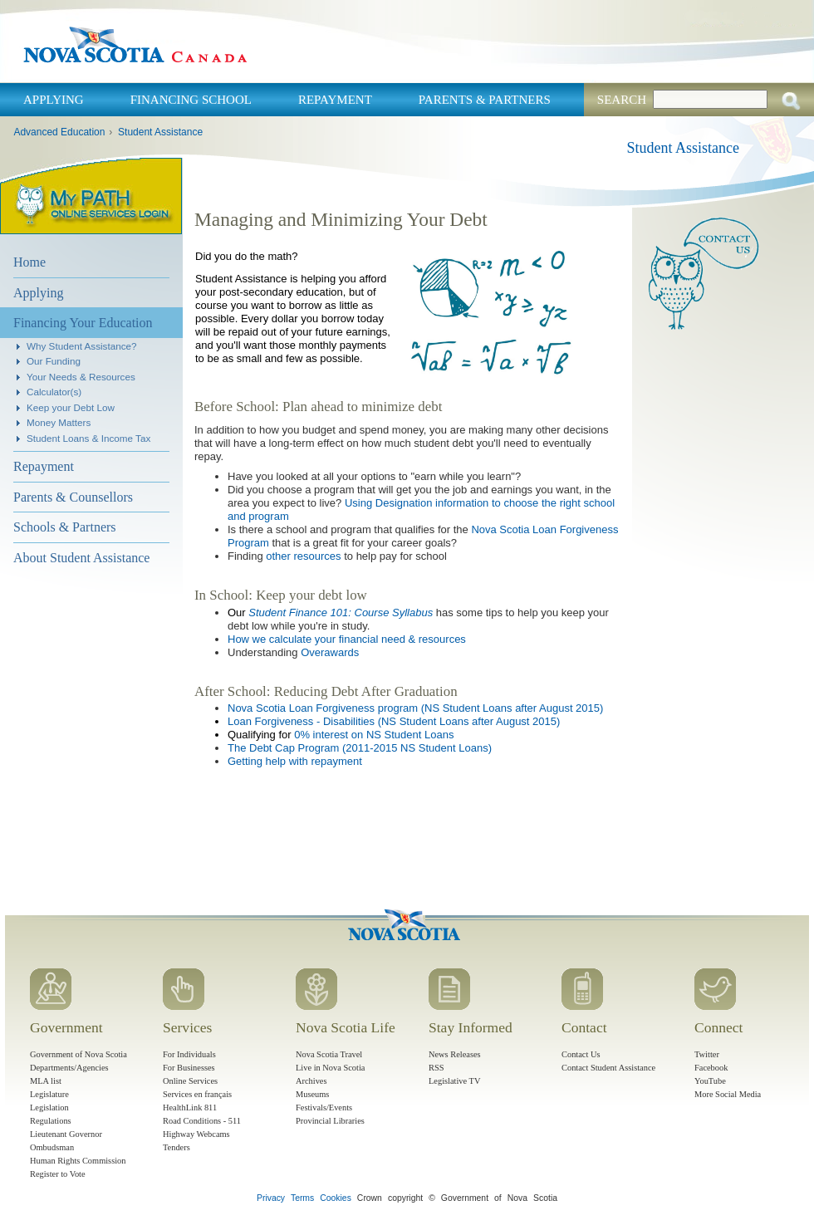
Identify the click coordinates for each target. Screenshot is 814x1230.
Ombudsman (52, 1147)
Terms (302, 1198)
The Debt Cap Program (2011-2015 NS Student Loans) (360, 748)
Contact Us (580, 1054)
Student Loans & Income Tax (88, 438)
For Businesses (189, 1067)
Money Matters (59, 422)
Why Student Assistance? (82, 346)
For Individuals (189, 1054)
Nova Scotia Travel (329, 1054)
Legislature (49, 1094)
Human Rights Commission (77, 1160)
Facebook (711, 1067)
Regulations (50, 1120)
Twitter (706, 1054)
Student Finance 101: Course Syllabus (340, 612)
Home (29, 262)
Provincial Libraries (330, 1120)
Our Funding (54, 360)
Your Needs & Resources (81, 376)
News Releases (455, 1054)
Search (621, 99)
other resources (303, 556)
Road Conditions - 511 (202, 1120)
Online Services (190, 1080)
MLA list (45, 1080)
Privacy (271, 1198)
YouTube (710, 1080)
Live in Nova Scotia (330, 1067)
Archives (311, 1080)
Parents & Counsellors (73, 497)
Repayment (335, 99)
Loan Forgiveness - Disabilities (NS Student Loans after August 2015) (394, 721)
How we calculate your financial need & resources (347, 639)
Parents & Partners (485, 99)
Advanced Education (59, 132)
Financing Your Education (83, 323)
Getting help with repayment (295, 761)
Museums (312, 1094)
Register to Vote (58, 1174)
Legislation (49, 1107)
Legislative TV (454, 1080)
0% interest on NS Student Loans (374, 734)
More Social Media (727, 1094)
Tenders (176, 1147)
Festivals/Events (324, 1107)
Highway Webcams (196, 1134)
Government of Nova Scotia (78, 1054)
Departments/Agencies (69, 1067)
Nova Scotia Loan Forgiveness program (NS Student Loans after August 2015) (415, 708)
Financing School (191, 99)
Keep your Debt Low (71, 407)
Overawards (330, 652)
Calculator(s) (54, 391)
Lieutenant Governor (66, 1134)
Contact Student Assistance (608, 1067)
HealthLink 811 (190, 1107)
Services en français (197, 1094)
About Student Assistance (81, 558)
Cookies (335, 1198)
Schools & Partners (64, 527)
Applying (53, 99)
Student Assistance (160, 132)
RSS (436, 1067)
